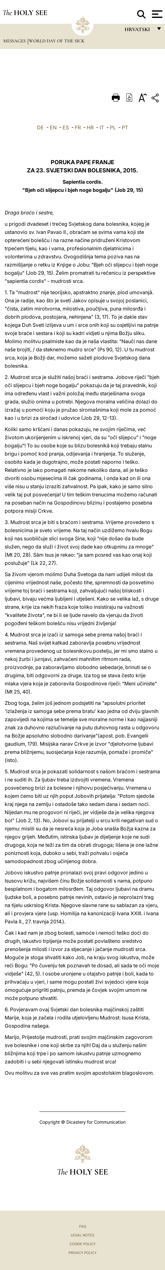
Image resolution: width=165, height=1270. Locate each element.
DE (40, 127)
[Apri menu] (156, 14)
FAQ (82, 1226)
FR (78, 127)
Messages (15, 41)
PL (113, 127)
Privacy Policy (82, 1253)
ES (66, 127)
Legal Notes (82, 1235)
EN (53, 127)
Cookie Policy (82, 1244)
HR (90, 127)
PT (125, 127)
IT (102, 127)
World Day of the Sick (57, 41)
